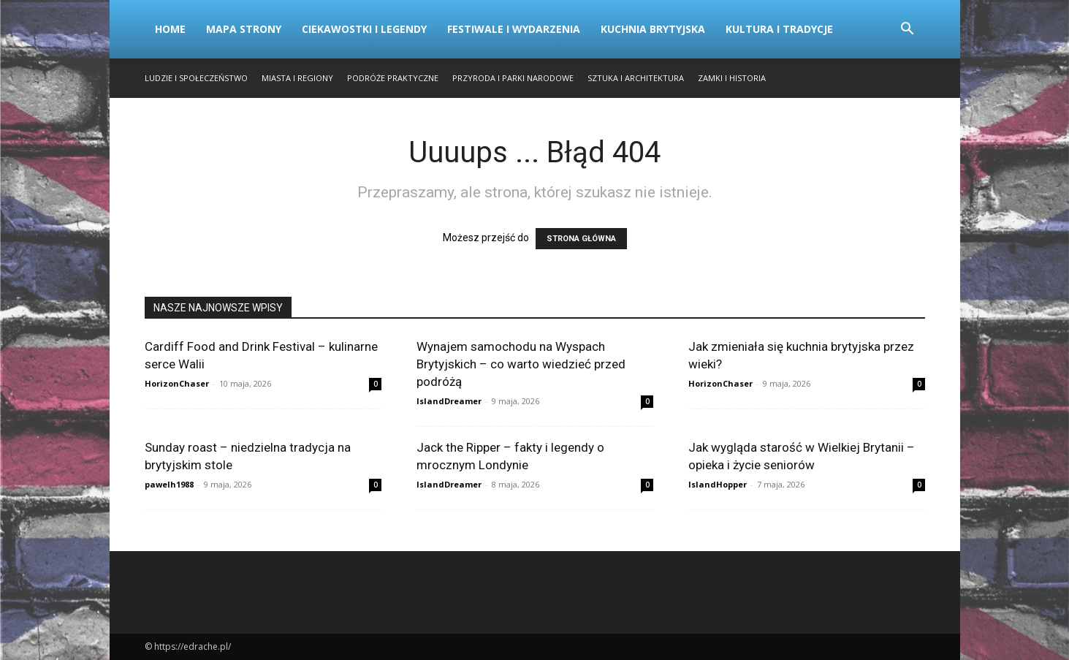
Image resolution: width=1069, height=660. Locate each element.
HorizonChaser (177, 383)
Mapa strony (243, 29)
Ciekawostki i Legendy (364, 29)
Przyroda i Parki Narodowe (513, 77)
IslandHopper (717, 484)
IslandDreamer (449, 400)
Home (170, 29)
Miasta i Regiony (297, 77)
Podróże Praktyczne (392, 77)
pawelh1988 (169, 484)
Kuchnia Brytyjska (653, 29)
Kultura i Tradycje (779, 29)
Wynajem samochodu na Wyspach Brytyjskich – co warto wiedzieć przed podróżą (520, 364)
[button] (907, 30)
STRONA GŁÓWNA (581, 238)
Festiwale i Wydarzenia (513, 29)
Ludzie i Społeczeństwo (196, 77)
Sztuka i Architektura (635, 77)
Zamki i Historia (732, 77)
